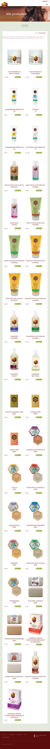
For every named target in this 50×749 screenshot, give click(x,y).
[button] (48, 1)
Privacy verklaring (5, 737)
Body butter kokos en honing (35, 262)
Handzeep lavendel (14, 337)
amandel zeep (14, 564)
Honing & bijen (12, 734)
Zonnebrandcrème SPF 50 (14, 110)
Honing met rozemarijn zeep (14, 640)
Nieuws (25, 734)
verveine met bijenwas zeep (35, 526)
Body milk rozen (14, 224)
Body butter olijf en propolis (14, 299)
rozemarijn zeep (14, 602)
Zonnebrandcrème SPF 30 (14, 148)
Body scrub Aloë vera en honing (14, 262)
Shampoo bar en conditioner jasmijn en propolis (14, 716)
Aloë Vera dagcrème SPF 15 (35, 148)
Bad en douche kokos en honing (35, 677)
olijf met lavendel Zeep (35, 602)
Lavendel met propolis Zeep (35, 451)
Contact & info (19, 734)
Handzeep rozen (14, 375)
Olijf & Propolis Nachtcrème (14, 73)
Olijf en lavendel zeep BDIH (14, 413)
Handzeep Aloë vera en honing (35, 337)
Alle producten (4, 734)
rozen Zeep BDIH (14, 451)
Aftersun (35, 110)
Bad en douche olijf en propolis (14, 186)
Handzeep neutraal (36, 375)
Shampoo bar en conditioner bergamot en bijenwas (35, 640)
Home (36, 33)
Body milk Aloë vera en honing (35, 186)
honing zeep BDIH (35, 413)
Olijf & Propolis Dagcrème (35, 73)
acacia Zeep (14, 488)
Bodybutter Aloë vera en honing (35, 299)
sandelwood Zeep (14, 526)
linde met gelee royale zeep (35, 564)
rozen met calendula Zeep (35, 488)
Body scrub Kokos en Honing (35, 224)
